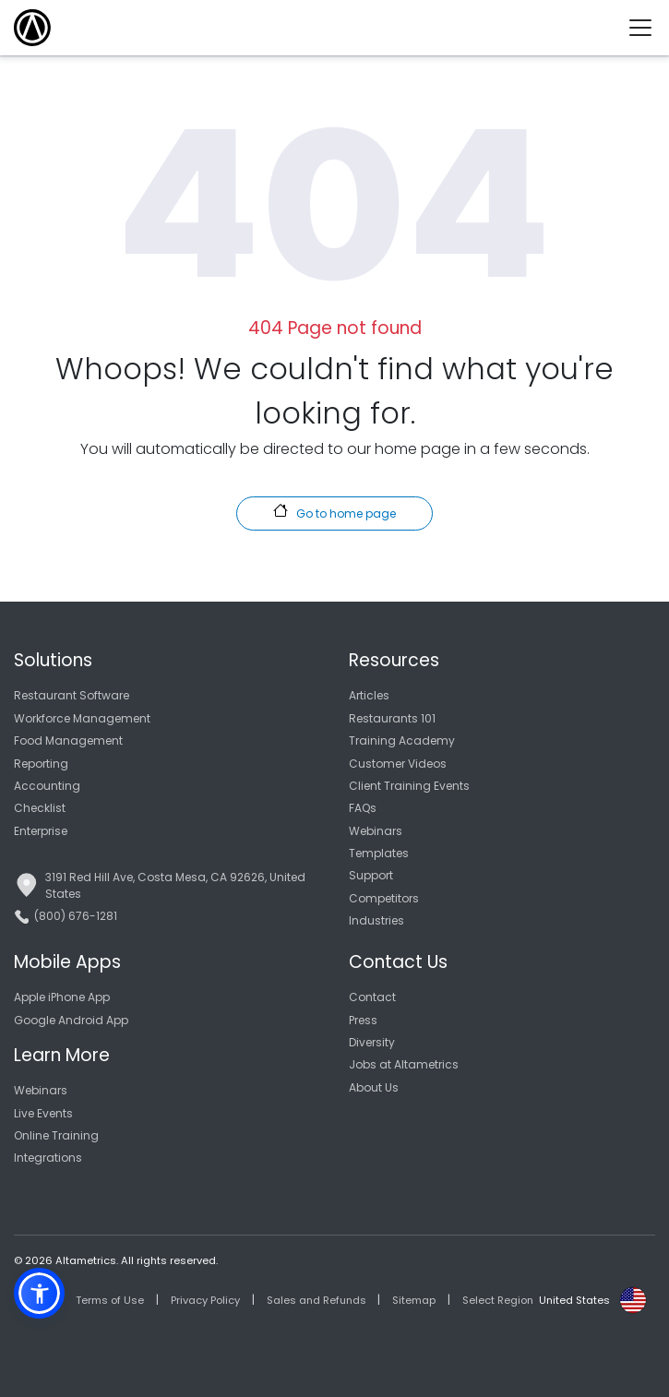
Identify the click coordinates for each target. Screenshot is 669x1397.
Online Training (56, 1135)
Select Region (497, 1300)
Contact (372, 997)
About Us (374, 1087)
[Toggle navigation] (647, 27)
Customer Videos (398, 763)
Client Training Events (409, 786)
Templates (379, 853)
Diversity (372, 1042)
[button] (39, 1293)
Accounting (47, 786)
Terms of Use (110, 1300)
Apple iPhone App (62, 997)
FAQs (362, 808)
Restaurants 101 (392, 718)
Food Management (68, 740)
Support (371, 875)
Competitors (384, 898)
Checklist (40, 808)
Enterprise (40, 831)
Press (363, 1020)
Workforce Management (82, 718)
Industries (376, 920)
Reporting (41, 763)
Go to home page (334, 512)
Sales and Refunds (316, 1300)
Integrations (48, 1157)
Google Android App (71, 1020)
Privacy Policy (205, 1300)
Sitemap (414, 1300)
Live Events (43, 1113)
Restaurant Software (71, 695)
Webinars (375, 831)
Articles (369, 695)
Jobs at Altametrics (404, 1064)
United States (574, 1300)
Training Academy (402, 740)
